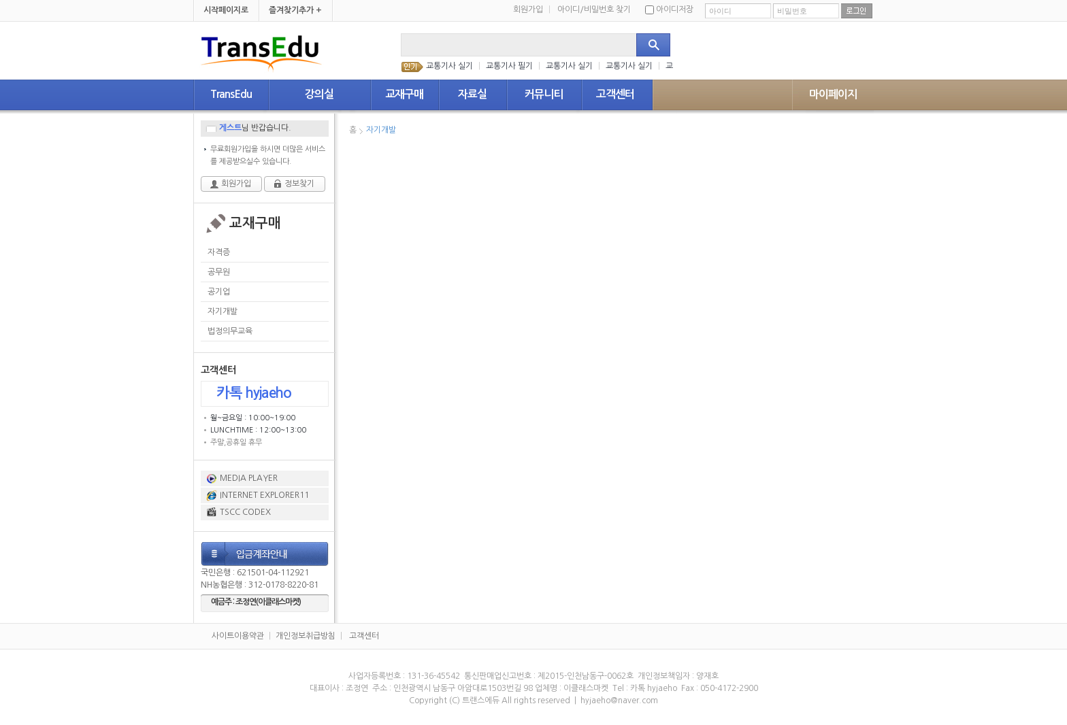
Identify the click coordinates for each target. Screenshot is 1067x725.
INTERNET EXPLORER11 (264, 495)
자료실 (472, 94)
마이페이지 (833, 94)
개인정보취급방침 (305, 636)
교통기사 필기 (509, 66)
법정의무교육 (230, 331)
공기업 (219, 292)
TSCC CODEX (245, 512)
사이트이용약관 (238, 636)
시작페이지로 (225, 10)
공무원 (219, 272)
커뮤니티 (544, 94)
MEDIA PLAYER (249, 478)
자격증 (219, 252)
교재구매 (404, 94)
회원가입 (532, 9)
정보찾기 (299, 184)
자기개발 (222, 311)
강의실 (319, 94)
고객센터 (615, 94)
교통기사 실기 (449, 66)
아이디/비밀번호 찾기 (594, 9)
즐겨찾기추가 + (295, 10)
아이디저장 (669, 9)
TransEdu (231, 94)
